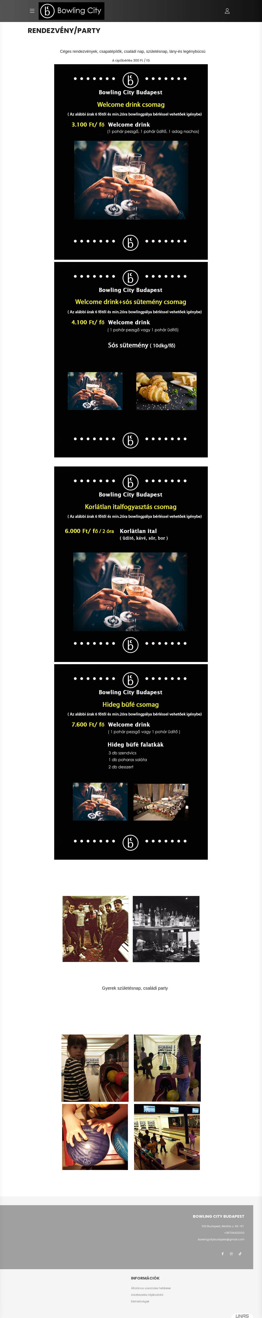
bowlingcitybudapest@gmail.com (221, 1239)
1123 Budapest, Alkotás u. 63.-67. (223, 1226)
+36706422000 (234, 1233)
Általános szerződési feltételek (151, 1288)
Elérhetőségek (140, 1301)
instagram (231, 1253)
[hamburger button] (32, 11)
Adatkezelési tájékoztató (147, 1294)
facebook (222, 1253)
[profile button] (227, 11)
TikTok (240, 1253)
